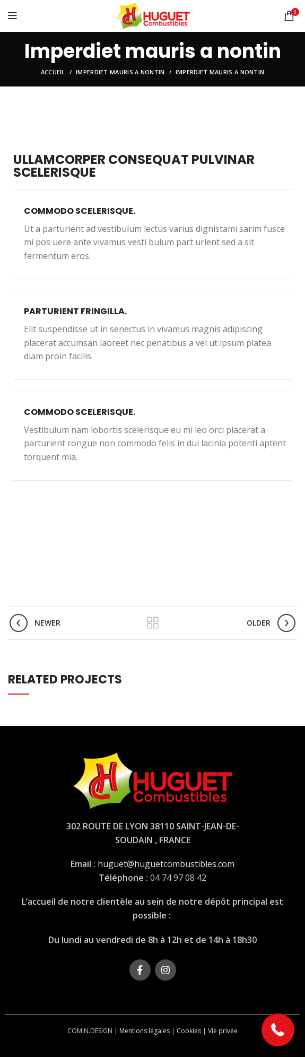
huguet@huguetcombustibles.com (166, 864)
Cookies (189, 1030)
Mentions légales (144, 1030)
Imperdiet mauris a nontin (120, 72)
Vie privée (223, 1030)
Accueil (53, 72)
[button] (278, 1030)
